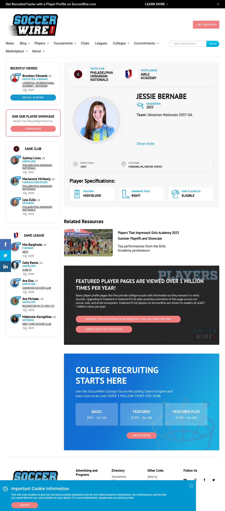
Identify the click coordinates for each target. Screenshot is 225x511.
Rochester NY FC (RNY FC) (38, 306)
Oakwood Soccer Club (36, 288)
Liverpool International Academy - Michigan (38, 84)
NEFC (25, 251)
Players (39, 43)
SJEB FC (27, 269)
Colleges (119, 43)
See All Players (33, 97)
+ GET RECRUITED (206, 24)
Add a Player (141, 435)
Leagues (101, 43)
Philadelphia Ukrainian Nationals (101, 76)
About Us (152, 476)
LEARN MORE (155, 4)
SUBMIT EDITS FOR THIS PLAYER (103, 329)
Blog (23, 43)
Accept (24, 505)
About (36, 51)
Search (213, 43)
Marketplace (15, 51)
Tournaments (63, 43)
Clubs (85, 43)
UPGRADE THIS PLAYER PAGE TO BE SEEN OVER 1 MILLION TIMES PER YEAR (128, 319)
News (10, 43)
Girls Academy (148, 76)
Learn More (33, 128)
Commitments (144, 43)
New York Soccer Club (36, 324)
